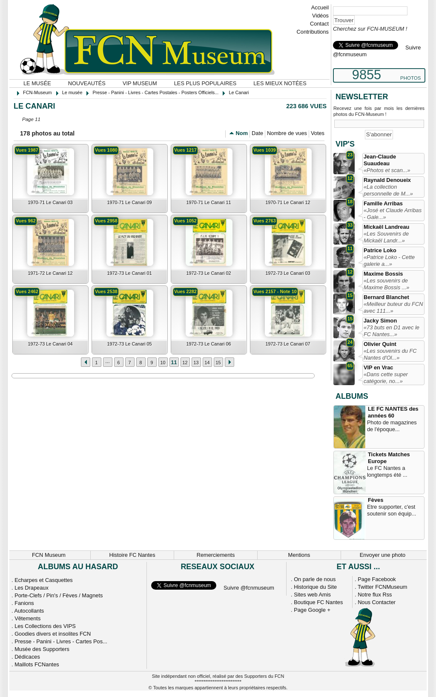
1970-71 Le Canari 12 (287, 202)
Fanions (24, 603)
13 (195, 362)
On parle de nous (315, 579)
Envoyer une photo (382, 555)
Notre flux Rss (375, 594)
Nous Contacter (377, 602)
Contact (319, 23)
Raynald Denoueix (387, 180)
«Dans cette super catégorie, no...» (386, 377)
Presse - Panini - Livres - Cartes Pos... (60, 641)
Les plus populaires (205, 83)
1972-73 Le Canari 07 (287, 343)
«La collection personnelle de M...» (388, 190)
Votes (317, 133)
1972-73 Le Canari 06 (208, 343)
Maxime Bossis (383, 274)
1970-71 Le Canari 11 (208, 202)
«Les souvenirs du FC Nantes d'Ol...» (390, 354)
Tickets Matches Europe (389, 457)
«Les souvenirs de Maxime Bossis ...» (386, 284)
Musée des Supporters (41, 649)
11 (174, 362)
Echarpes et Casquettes (43, 580)
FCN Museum (49, 555)
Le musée (37, 83)
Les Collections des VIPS (45, 626)
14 (206, 362)
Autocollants (29, 611)
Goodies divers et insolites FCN (52, 634)
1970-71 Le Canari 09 (129, 202)
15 (218, 362)
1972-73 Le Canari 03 (287, 273)
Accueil (320, 7)
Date (257, 133)
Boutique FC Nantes (318, 602)
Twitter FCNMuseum (382, 587)
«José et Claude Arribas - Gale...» (393, 213)
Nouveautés (87, 83)
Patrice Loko (380, 250)
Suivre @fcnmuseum (249, 588)
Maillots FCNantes (36, 664)
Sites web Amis (312, 594)
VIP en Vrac (378, 367)
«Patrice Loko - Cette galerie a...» (389, 260)
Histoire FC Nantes (132, 555)
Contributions (313, 32)
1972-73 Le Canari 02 (208, 273)
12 (184, 362)
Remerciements (216, 555)
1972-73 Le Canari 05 (129, 343)
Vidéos (320, 15)
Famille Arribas (383, 203)
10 (162, 362)
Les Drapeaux (31, 588)
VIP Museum (140, 83)
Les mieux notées (279, 83)
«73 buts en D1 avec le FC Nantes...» (391, 330)
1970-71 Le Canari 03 (50, 202)
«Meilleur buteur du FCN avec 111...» (393, 307)
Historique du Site (315, 587)
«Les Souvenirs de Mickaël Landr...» (386, 237)
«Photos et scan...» (387, 170)
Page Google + (312, 610)
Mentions (299, 555)
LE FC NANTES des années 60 (393, 412)
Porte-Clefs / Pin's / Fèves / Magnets (58, 595)
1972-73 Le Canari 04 (50, 343)
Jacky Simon (380, 320)
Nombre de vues (287, 133)
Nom (242, 133)
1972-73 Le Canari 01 (129, 273)
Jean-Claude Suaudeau (380, 160)
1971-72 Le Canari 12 (50, 273)
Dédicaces (27, 657)
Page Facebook (377, 579)
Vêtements (27, 618)
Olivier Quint (380, 344)
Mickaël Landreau (386, 227)
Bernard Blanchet (386, 297)
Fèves (375, 500)
